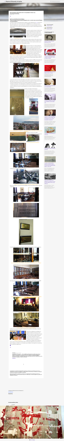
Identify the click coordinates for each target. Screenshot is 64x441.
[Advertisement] (27, 384)
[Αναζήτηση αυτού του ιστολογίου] (56, 1)
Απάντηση (13, 358)
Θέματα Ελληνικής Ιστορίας (14, 1)
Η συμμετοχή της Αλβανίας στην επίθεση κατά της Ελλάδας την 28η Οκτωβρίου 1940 (50, 101)
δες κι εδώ (36, 22)
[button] (10, 16)
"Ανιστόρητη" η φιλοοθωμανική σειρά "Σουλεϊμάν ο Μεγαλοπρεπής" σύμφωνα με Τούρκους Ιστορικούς (50, 57)
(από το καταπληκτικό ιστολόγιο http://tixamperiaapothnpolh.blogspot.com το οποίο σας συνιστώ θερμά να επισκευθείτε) (26, 20)
